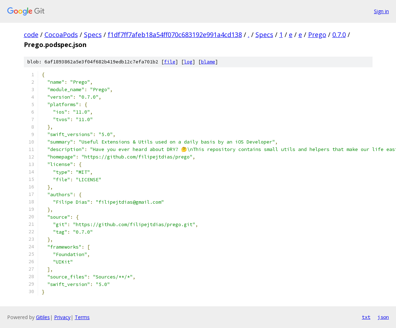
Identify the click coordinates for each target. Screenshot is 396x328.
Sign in (381, 11)
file (169, 62)
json (383, 317)
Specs (93, 34)
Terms (82, 317)
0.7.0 (339, 34)
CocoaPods (61, 34)
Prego (317, 34)
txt (366, 317)
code (31, 34)
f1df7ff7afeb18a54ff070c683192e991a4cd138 (175, 34)
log (188, 62)
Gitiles (43, 317)
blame (208, 62)
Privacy (62, 317)
